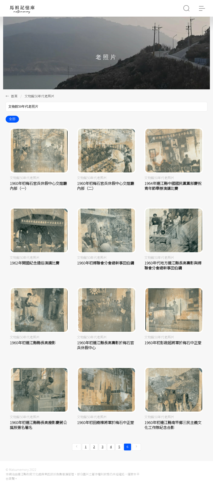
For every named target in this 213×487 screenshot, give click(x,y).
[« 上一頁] (76, 447)
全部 (12, 119)
